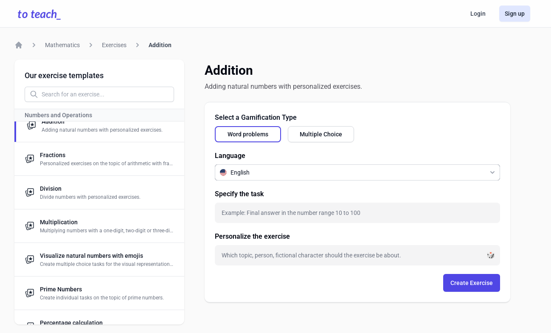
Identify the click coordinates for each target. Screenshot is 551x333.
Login (478, 13)
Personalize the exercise (252, 236)
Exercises (114, 45)
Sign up (515, 13)
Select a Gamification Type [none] (256, 117)
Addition (160, 45)
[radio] (248, 134)
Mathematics (62, 45)
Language (230, 156)
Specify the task (239, 194)
